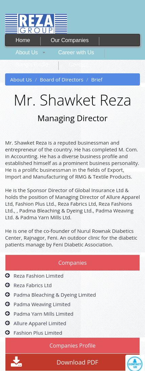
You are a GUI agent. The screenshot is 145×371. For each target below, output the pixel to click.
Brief (96, 79)
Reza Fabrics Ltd (33, 285)
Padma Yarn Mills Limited (44, 313)
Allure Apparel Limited (40, 323)
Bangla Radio (32, 65)
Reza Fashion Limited (39, 275)
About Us (27, 52)
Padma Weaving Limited (42, 304)
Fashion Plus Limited (38, 332)
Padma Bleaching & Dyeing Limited (55, 294)
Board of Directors (61, 79)
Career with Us (76, 52)
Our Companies (70, 40)
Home (23, 40)
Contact (78, 65)
